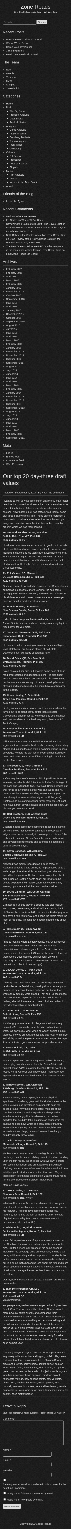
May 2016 (11, 302)
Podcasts (15, 178)
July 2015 (11, 329)
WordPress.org (14, 464)
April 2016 (12, 306)
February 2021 (14, 269)
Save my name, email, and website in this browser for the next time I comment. (34, 1486)
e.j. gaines (59, 1367)
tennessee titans (54, 1390)
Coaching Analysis (20, 137)
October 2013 (13, 403)
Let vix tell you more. (19, 626)
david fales (16, 1367)
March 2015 (12, 340)
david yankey (31, 1367)
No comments (56, 492)
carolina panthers (33, 1360)
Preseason (16, 159)
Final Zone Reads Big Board (22, 54)
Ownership (16, 148)
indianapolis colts (34, 1371)
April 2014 (12, 381)
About (9, 186)
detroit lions (45, 1367)
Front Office (16, 144)
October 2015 (13, 317)
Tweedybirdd (13, 88)
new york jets (53, 1378)
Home (9, 103)
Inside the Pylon (15, 201)
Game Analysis (18, 129)
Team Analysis (18, 141)
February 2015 (14, 344)
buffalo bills (52, 1356)
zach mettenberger (22, 1393)
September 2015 (15, 321)
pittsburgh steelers (27, 1382)
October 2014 (13, 359)
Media (9, 171)
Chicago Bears (52, 1360)
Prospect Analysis (19, 114)
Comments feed (15, 460)
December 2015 (15, 314)
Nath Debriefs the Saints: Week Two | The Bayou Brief (36, 235)
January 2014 (13, 392)
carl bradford (15, 1360)
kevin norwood (33, 1375)
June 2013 (12, 418)
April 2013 (12, 426)
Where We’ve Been (17, 43)
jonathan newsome (13, 1375)
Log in (9, 452)
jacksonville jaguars (56, 1371)
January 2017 (13, 287)
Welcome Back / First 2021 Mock (24, 39)
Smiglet (10, 84)
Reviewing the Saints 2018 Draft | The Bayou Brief (34, 223)
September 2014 (15, 362)
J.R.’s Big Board (15, 50)
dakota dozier (45, 1363)
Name (7, 1449)
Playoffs (14, 167)
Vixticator (11, 77)
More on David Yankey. (15, 1184)
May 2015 (11, 332)
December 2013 (15, 396)
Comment (9, 1418)
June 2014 (12, 374)
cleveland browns (12, 1363)
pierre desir (9, 1382)
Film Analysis (17, 174)
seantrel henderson (46, 1386)
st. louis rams (22, 1390)
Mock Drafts (16, 118)
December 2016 (15, 291)
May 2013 (11, 422)
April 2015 (12, 336)
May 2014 (11, 377)
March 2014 (12, 385)
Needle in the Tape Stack (23, 182)
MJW (9, 80)
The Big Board (18, 111)
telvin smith (38, 1390)
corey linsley (30, 1363)
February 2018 (14, 272)
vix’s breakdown (11, 1299)
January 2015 (13, 347)
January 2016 (13, 310)
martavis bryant (51, 1375)
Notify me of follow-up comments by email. (30, 1493)
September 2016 (15, 299)
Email (7, 1460)
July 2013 (11, 415)
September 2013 (15, 407)
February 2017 (14, 284)
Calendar (11, 152)
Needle (10, 73)
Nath (9, 69)
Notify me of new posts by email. (25, 1499)
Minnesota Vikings (13, 1378)
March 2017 (12, 280)
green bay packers (13, 1371)
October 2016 (13, 295)
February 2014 (14, 388)
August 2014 (13, 366)
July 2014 (11, 370)
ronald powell (45, 1382)
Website (7, 1470)
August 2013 (13, 411)
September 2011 (15, 437)
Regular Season (19, 163)
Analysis (11, 126)
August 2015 (13, 325)
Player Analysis (18, 133)
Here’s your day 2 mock (19, 46)
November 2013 (15, 400)
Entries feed (13, 456)
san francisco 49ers (23, 1386)
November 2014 (15, 355)
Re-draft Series (18, 122)
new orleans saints (34, 1378)
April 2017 (12, 276)
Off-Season (16, 156)
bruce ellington (36, 1356)
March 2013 (12, 430)
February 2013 (14, 433)
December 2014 (15, 351)
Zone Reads (35, 7)
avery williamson (17, 1356)
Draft (9, 107)
